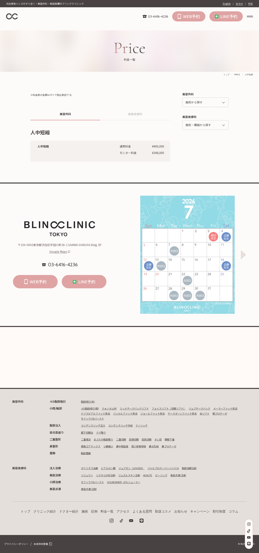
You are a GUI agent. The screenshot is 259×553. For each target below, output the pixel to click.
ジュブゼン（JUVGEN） (139, 468)
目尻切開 (155, 439)
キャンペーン (200, 511)
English (227, 3)
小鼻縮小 (112, 446)
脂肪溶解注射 (205, 468)
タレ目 (168, 439)
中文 (250, 3)
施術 (85, 511)
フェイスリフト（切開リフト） (182, 408)
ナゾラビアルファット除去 (129, 413)
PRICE (237, 74)
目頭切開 (141, 439)
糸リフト (123, 418)
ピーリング (175, 475)
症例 (94, 511)
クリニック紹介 (44, 511)
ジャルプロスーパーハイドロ (175, 468)
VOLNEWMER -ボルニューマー (130, 482)
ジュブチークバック (217, 408)
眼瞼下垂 (181, 439)
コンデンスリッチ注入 (95, 425)
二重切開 (126, 439)
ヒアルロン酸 (112, 468)
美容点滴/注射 (194, 475)
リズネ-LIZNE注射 (109, 475)
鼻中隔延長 (128, 446)
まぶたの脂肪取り (106, 439)
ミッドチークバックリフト (143, 408)
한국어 (239, 3)
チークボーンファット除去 (98, 418)
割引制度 (219, 511)
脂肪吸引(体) (89, 401)
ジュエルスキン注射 (137, 475)
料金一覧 (107, 511)
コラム (233, 511)
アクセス (123, 511)
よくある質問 (142, 511)
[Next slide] (243, 254)
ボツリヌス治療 (91, 468)
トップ (226, 74)
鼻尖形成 (164, 446)
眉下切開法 (88, 432)
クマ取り (103, 432)
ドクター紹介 (69, 511)
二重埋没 (86, 439)
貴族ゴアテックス (92, 446)
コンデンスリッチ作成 (126, 425)
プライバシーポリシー (16, 544)
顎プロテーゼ (140, 418)
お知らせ (180, 511)
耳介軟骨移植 (146, 446)
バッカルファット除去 (163, 413)
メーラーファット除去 (95, 413)
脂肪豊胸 (86, 453)
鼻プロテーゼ (181, 446)
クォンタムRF (114, 408)
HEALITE (159, 475)
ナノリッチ (151, 425)
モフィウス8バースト (165, 418)
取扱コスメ (163, 511)
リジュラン (88, 475)
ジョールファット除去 (194, 413)
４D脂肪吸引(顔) (91, 408)
